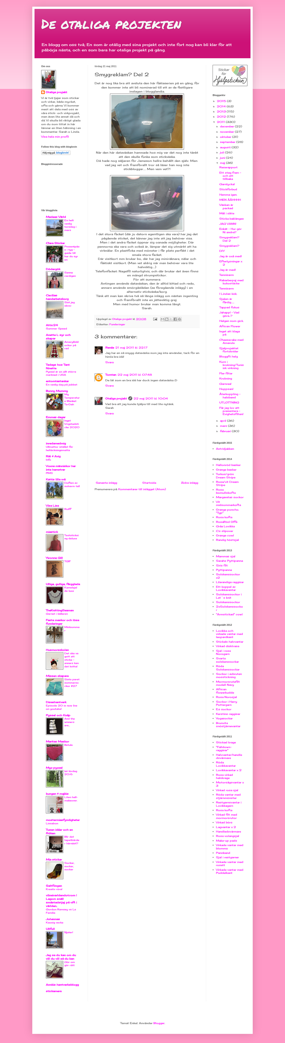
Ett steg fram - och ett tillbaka (230, 176)
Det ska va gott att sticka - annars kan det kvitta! (71, 660)
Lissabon (52, 823)
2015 (222, 101)
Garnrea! (225, 383)
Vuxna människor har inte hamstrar (61, 467)
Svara (109, 362)
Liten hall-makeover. (70, 799)
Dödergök (53, 269)
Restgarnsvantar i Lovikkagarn (228, 804)
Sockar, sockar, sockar (69, 866)
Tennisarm (226, 275)
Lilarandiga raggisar (230, 582)
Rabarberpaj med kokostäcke (231, 282)
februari (226, 431)
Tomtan (110, 374)
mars (224, 425)
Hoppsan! (226, 389)
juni (223, 157)
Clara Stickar (55, 243)
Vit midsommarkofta (228, 503)
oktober (226, 136)
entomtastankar (57, 381)
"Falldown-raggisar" (224, 748)
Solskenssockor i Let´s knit (229, 596)
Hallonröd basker (228, 465)
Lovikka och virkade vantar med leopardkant (229, 634)
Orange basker (226, 469)
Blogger (159, 1023)
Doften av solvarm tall (72, 484)
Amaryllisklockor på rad (71, 345)
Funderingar (117, 324)
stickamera (53, 991)
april (223, 420)
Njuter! (68, 932)
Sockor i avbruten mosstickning (229, 675)
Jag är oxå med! (230, 256)
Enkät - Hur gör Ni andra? (230, 230)
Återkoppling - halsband (229, 395)
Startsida (149, 482)
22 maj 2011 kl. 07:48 (135, 374)
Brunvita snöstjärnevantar (228, 724)
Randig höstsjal (227, 540)
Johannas (53, 919)
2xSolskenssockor (229, 608)
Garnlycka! (227, 184)
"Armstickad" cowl (229, 614)
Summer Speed (56, 328)
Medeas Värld (56, 217)
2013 (222, 111)
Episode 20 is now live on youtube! (61, 707)
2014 (222, 106)
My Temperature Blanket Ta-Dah (72, 399)
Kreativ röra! (54, 889)
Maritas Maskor (57, 741)
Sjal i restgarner (227, 857)
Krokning (225, 378)
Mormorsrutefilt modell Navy (228, 683)
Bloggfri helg (228, 356)
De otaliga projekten (111, 23)
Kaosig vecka (54, 922)
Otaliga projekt (116, 398)
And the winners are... (69, 722)
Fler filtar (225, 373)
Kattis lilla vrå (55, 479)
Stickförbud (228, 189)
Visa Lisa (52, 505)
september (228, 142)
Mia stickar (54, 859)
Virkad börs (224, 822)
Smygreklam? (229, 245)
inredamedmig (56, 443)
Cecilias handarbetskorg (57, 297)
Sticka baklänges (231, 218)
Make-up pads (226, 840)
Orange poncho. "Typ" (227, 511)
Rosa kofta (224, 517)
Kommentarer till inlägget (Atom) (142, 489)
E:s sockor (223, 709)
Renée (109, 347)
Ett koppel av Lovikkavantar (226, 588)
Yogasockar (224, 718)
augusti (226, 147)
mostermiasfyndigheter (63, 820)
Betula (68, 744)
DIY (221, 251)
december (227, 126)
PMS (49, 473)
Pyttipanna (224, 570)
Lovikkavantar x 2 (229, 770)
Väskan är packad (226, 206)
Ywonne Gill (54, 558)
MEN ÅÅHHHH (230, 199)
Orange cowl (225, 535)
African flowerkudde (225, 691)
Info (48, 459)
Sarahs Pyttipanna (229, 560)
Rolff (67, 509)
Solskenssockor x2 (228, 576)
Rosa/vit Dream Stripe (227, 483)
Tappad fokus (229, 307)
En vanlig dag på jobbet (61, 384)
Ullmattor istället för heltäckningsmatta (59, 448)
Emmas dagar (55, 417)
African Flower (229, 326)
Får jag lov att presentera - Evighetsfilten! (231, 411)
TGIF (67, 561)
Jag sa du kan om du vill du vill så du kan (61, 956)
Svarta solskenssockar (227, 660)
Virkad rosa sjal (227, 790)
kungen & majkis (57, 793)
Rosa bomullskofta (226, 491)
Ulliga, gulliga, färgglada (63, 584)
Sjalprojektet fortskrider (228, 350)
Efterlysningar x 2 (230, 263)
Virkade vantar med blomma (229, 846)
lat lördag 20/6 (70, 773)
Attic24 (52, 325)
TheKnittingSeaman (60, 610)
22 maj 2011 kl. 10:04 (151, 398)
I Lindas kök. (228, 293)
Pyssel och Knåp (58, 715)
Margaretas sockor (230, 497)
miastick (52, 532)
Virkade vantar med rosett (229, 863)
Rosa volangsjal (227, 836)
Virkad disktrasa (227, 646)
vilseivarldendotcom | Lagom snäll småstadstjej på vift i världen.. (61, 901)
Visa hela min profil (55, 136)
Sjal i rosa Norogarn (223, 652)
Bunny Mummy (57, 391)
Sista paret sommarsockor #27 (71, 683)
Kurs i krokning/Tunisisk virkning (231, 365)
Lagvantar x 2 (226, 827)
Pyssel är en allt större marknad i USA (61, 373)
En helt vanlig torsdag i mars (70, 225)
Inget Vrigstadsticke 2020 (71, 424)
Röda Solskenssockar (228, 667)
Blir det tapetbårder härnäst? (71, 840)
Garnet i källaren (57, 613)
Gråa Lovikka (225, 526)
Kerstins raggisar (228, 714)
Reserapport (228, 167)
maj (223, 162)
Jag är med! (227, 269)
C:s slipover (224, 531)
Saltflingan (54, 885)
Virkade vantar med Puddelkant (229, 871)
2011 (221, 122)
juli (222, 152)
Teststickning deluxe (71, 537)
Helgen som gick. (231, 321)
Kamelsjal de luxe (70, 589)
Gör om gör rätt (69, 964)
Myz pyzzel (54, 767)
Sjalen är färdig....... (226, 300)
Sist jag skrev (69, 304)
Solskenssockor (228, 602)
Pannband (223, 852)
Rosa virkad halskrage (224, 776)
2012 (222, 116)
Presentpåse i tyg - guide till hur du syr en (71, 253)
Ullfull (50, 929)
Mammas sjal (225, 556)
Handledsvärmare (228, 831)
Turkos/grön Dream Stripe (225, 475)
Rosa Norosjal (226, 697)
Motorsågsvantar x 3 (230, 784)
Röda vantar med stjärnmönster (228, 796)
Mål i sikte (226, 213)
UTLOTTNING (229, 402)
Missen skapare (57, 676)
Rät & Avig (53, 456)
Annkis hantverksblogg (62, 984)
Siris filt (222, 565)
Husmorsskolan (57, 650)
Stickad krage (226, 742)
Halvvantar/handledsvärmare (229, 756)
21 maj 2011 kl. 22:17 (131, 347)
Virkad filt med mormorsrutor (226, 816)
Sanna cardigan (70, 274)
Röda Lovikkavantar (226, 764)
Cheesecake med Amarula (231, 341)
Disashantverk (56, 702)
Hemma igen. (228, 194)
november (227, 131)
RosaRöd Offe (226, 522)
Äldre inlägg (189, 482)
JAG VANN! (227, 223)
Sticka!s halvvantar (229, 641)
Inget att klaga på (229, 333)
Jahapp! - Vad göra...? (229, 314)
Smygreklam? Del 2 (229, 239)
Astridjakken (225, 448)
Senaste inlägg (106, 482)
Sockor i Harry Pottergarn (226, 703)
